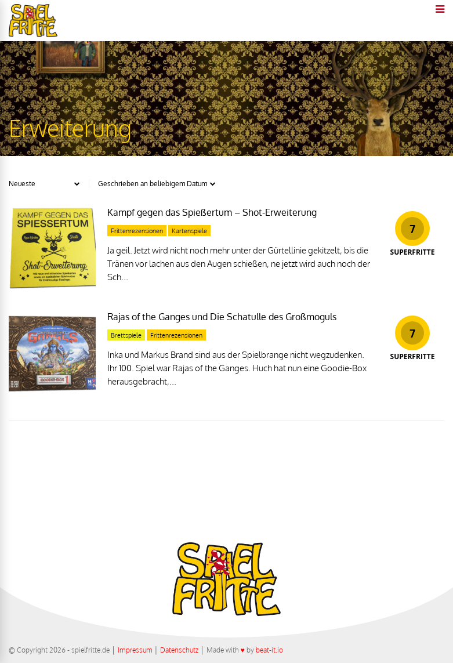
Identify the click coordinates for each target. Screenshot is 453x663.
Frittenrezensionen (137, 231)
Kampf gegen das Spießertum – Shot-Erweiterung (212, 212)
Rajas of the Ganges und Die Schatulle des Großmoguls (221, 317)
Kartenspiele (189, 231)
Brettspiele (126, 335)
